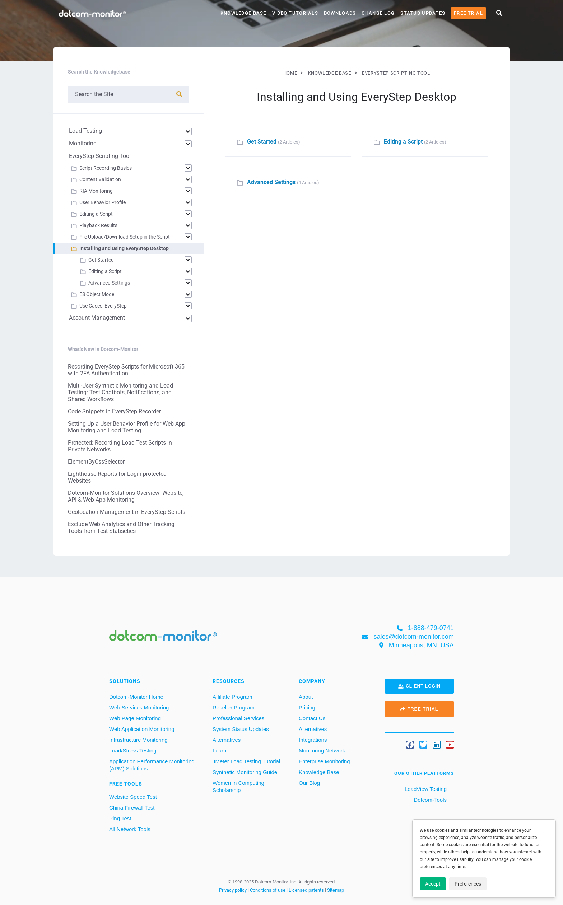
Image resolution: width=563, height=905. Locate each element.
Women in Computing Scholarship (238, 786)
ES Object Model (97, 294)
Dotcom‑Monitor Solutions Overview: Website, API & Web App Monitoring (125, 496)
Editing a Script (403, 141)
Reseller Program (234, 707)
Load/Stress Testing (132, 750)
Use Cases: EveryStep (103, 306)
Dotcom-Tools (429, 800)
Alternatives (227, 740)
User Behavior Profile (102, 202)
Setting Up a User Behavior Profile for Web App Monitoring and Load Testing (126, 427)
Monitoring (83, 143)
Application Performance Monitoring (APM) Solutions (152, 765)
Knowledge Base (243, 13)
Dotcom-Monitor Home (136, 697)
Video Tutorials (295, 13)
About (306, 697)
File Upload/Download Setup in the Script (124, 237)
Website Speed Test (133, 797)
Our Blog (309, 783)
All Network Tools (129, 829)
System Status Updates (241, 729)
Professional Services (238, 718)
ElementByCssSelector (96, 461)
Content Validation (100, 179)
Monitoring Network (322, 750)
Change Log (378, 13)
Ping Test (120, 818)
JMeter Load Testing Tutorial (246, 761)
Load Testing (85, 130)
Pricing (307, 707)
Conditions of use (268, 890)
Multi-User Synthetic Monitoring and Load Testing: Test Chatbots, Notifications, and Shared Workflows (120, 392)
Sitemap (335, 890)
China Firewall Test (131, 808)
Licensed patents (307, 890)
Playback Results (98, 225)
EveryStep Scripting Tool (100, 156)
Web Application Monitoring (142, 729)
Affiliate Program (232, 697)
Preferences (468, 884)
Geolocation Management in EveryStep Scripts (126, 511)
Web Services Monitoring (139, 707)
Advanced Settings (271, 182)
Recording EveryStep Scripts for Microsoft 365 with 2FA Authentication (126, 370)
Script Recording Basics (105, 168)
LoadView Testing (425, 789)
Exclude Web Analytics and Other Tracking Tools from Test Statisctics (121, 527)
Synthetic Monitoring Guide (245, 772)
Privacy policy (233, 890)
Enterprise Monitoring (324, 761)
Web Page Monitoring (135, 718)
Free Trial (468, 13)
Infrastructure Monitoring (138, 740)
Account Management (97, 317)
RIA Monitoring (96, 191)
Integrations (313, 740)
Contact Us (312, 718)
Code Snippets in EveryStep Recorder (114, 411)
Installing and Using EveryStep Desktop (124, 248)
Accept (433, 884)
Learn (219, 750)
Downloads (340, 13)
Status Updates (422, 13)
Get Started (261, 141)
